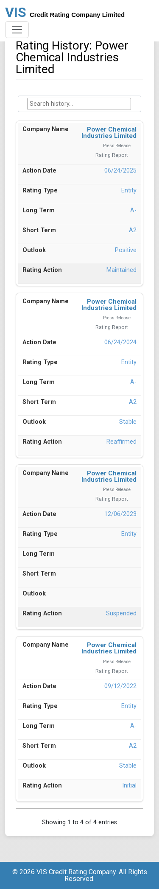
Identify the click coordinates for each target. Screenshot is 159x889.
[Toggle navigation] (17, 29)
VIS (65, 12)
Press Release (117, 145)
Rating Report (111, 155)
